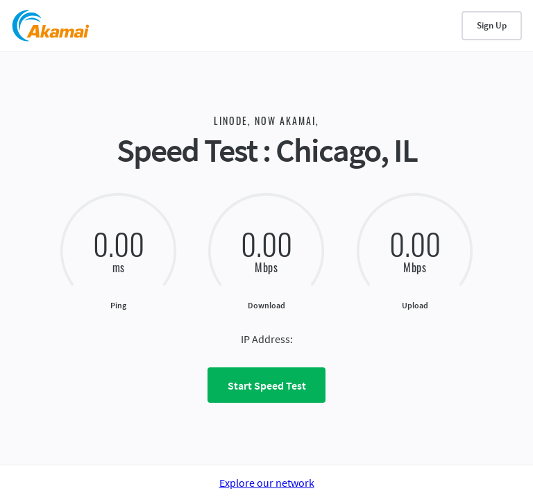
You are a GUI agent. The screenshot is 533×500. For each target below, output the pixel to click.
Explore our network (266, 482)
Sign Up (492, 25)
